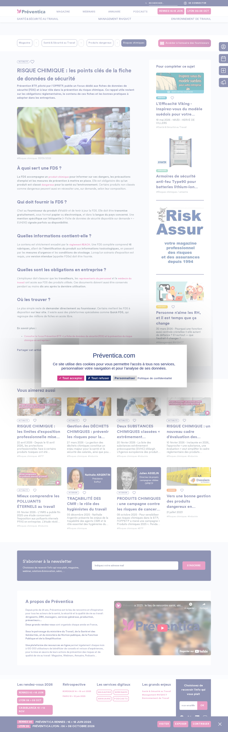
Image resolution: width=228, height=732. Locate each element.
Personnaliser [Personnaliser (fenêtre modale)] (125, 378)
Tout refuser (98, 378)
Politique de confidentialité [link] (155, 378)
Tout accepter (70, 378)
